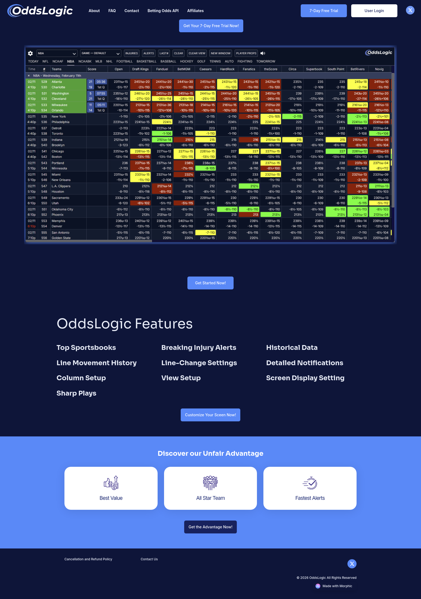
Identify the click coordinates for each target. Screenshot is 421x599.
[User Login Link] (374, 10)
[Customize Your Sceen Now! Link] (210, 414)
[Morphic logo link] (335, 586)
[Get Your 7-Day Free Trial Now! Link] (211, 25)
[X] (410, 13)
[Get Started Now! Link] (210, 282)
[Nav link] (94, 10)
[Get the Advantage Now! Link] (210, 526)
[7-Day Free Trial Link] (324, 10)
